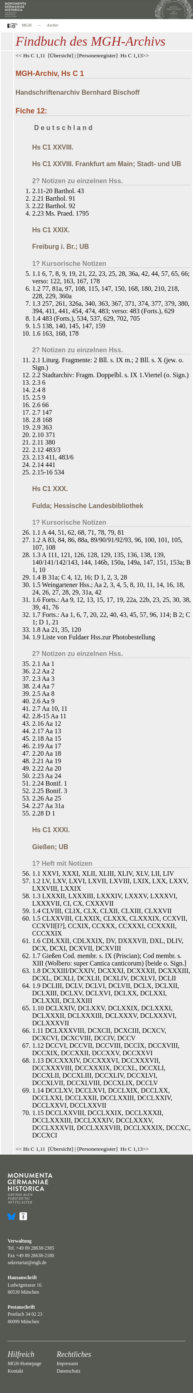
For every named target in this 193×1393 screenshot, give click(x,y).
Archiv (53, 25)
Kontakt (15, 1371)
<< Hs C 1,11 (30, 55)
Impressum (67, 1363)
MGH (27, 25)
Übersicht (60, 55)
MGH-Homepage (24, 1363)
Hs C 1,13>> (134, 55)
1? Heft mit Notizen (62, 863)
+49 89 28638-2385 (35, 1248)
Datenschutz (68, 1371)
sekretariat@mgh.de (26, 1262)
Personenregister (97, 55)
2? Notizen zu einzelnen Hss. (77, 180)
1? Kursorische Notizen (69, 263)
